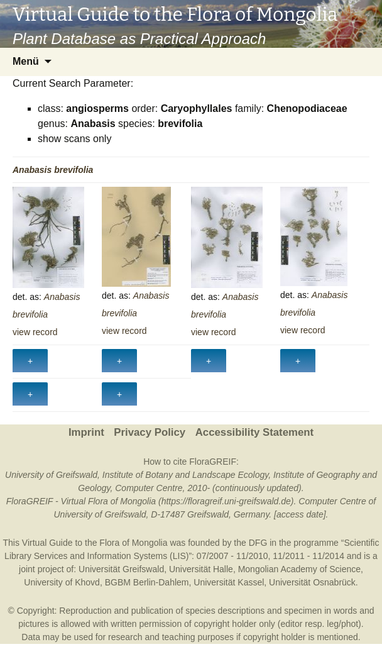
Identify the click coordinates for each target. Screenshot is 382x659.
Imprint (86, 432)
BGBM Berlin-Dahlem (147, 582)
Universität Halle (201, 569)
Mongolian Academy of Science (299, 569)
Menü (26, 61)
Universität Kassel (229, 582)
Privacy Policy (149, 432)
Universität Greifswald (121, 569)
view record (35, 332)
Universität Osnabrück (312, 582)
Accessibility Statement (254, 432)
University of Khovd (62, 582)
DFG (258, 543)
